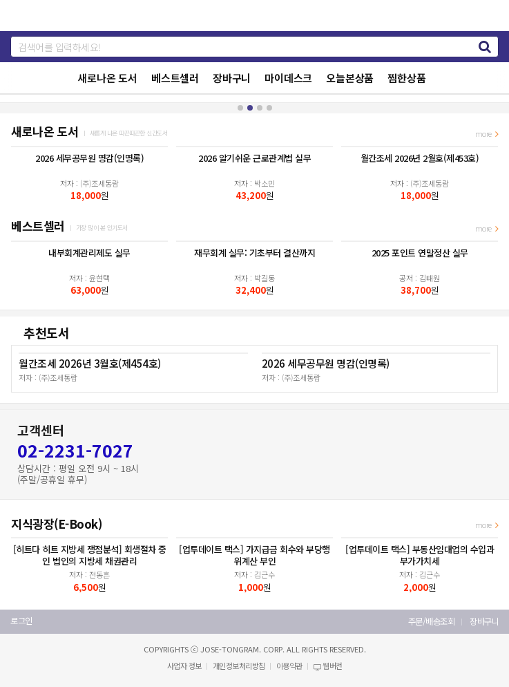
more (487, 133)
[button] (240, 108)
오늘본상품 (350, 77)
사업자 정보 (184, 665)
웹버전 (328, 665)
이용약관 (289, 665)
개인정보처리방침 (239, 665)
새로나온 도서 (107, 77)
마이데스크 (288, 77)
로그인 (21, 621)
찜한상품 (406, 77)
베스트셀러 (175, 77)
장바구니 (232, 77)
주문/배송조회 (431, 621)
